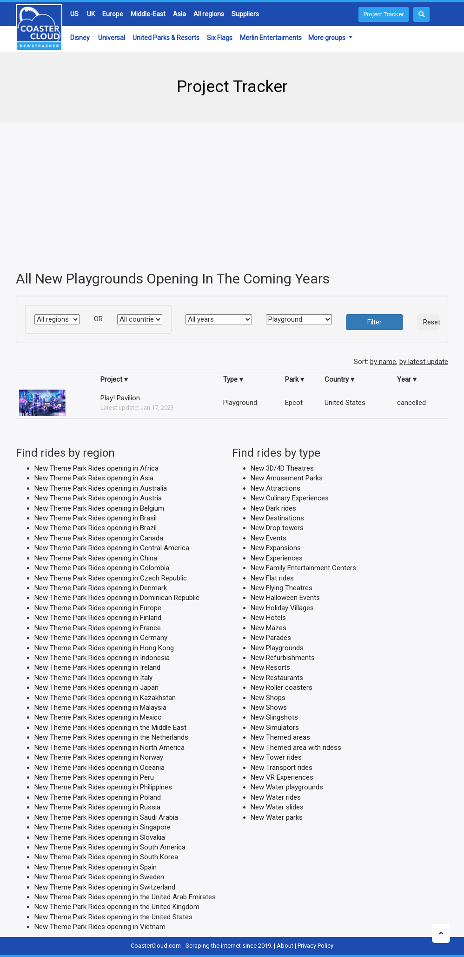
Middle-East (148, 14)
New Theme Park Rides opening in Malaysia (100, 707)
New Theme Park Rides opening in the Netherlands (111, 737)
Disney (80, 37)
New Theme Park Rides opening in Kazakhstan (105, 697)
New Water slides (277, 807)
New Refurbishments (283, 658)
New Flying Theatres (281, 588)
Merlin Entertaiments (271, 37)
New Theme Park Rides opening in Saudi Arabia (106, 817)
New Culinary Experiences (290, 498)
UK (91, 14)
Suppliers (245, 14)
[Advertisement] (232, 196)
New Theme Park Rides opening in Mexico (98, 717)
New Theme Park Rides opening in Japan (96, 687)
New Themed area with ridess (296, 747)
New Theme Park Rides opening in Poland (97, 797)
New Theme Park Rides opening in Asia (93, 478)
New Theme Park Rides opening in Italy (93, 677)
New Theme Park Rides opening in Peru (94, 777)
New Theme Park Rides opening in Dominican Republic (116, 597)
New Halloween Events (285, 597)
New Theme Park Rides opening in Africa (96, 468)
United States (345, 402)
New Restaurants (277, 677)
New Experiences (277, 557)
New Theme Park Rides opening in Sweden (99, 877)
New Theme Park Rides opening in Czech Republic (110, 577)
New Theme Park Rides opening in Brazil (95, 528)
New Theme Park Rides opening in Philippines (103, 787)
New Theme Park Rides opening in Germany (100, 638)
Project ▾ (114, 379)
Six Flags (219, 37)
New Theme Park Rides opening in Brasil (95, 518)
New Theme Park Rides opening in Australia (100, 488)
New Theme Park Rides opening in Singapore (102, 827)
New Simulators (275, 727)
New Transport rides (281, 767)
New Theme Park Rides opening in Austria (98, 498)
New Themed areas (280, 737)
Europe (112, 14)
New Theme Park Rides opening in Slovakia (99, 837)
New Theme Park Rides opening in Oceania (99, 767)
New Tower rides (276, 757)
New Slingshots (274, 717)
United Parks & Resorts (166, 37)
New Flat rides (272, 577)
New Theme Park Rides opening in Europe (97, 607)
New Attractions (275, 488)
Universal (111, 37)
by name (383, 361)
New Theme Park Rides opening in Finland (97, 617)
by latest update (423, 361)
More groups (327, 37)
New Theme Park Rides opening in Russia (97, 807)
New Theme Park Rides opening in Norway (98, 757)
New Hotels (268, 617)
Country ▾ (339, 379)
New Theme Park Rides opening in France (97, 627)
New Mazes (268, 627)
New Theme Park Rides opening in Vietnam (100, 927)
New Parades (271, 638)
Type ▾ (233, 379)
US (74, 14)
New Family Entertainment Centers (303, 568)
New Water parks (277, 817)
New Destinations (277, 518)
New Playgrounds (277, 647)
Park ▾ (294, 379)
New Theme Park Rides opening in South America (110, 847)
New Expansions (276, 548)
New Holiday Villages (282, 607)
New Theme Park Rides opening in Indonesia (102, 658)
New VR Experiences (282, 777)
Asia (179, 14)
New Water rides (276, 797)
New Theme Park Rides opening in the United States (113, 916)
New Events (268, 537)
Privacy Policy (315, 945)
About (285, 945)
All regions (208, 14)
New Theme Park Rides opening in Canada (98, 537)
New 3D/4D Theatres (282, 468)
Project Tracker (384, 14)
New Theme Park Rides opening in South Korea (106, 857)
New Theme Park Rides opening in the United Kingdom (116, 907)
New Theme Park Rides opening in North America (109, 747)
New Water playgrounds (287, 787)
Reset (431, 322)
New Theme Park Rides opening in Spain (95, 867)
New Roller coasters (281, 687)
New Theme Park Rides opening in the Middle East (110, 727)
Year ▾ (407, 379)
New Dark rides (273, 508)
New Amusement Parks (287, 478)
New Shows (269, 707)
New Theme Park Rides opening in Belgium (99, 508)
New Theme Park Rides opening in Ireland (97, 667)
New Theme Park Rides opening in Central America (111, 548)
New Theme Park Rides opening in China (95, 557)
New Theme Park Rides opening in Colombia (101, 568)
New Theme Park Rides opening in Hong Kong (104, 647)
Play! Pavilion (120, 398)
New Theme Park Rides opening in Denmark (100, 588)
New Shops (268, 697)
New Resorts (270, 667)
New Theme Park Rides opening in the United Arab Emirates (125, 897)
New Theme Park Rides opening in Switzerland (104, 887)
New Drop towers (277, 528)
